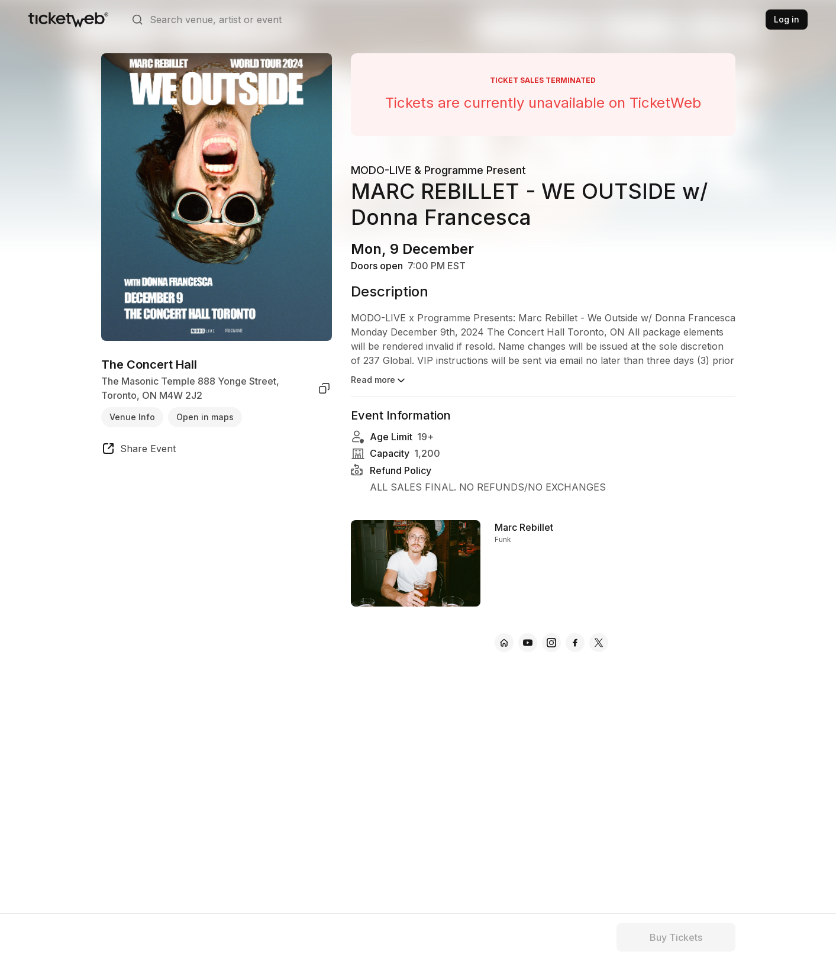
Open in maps (205, 417)
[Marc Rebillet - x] (598, 642)
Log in (786, 19)
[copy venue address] (324, 388)
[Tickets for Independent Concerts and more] (68, 19)
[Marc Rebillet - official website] (504, 642)
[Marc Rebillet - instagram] (551, 642)
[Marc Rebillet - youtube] (527, 642)
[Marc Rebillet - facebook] (575, 642)
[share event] (138, 450)
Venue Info (132, 417)
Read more (379, 380)
